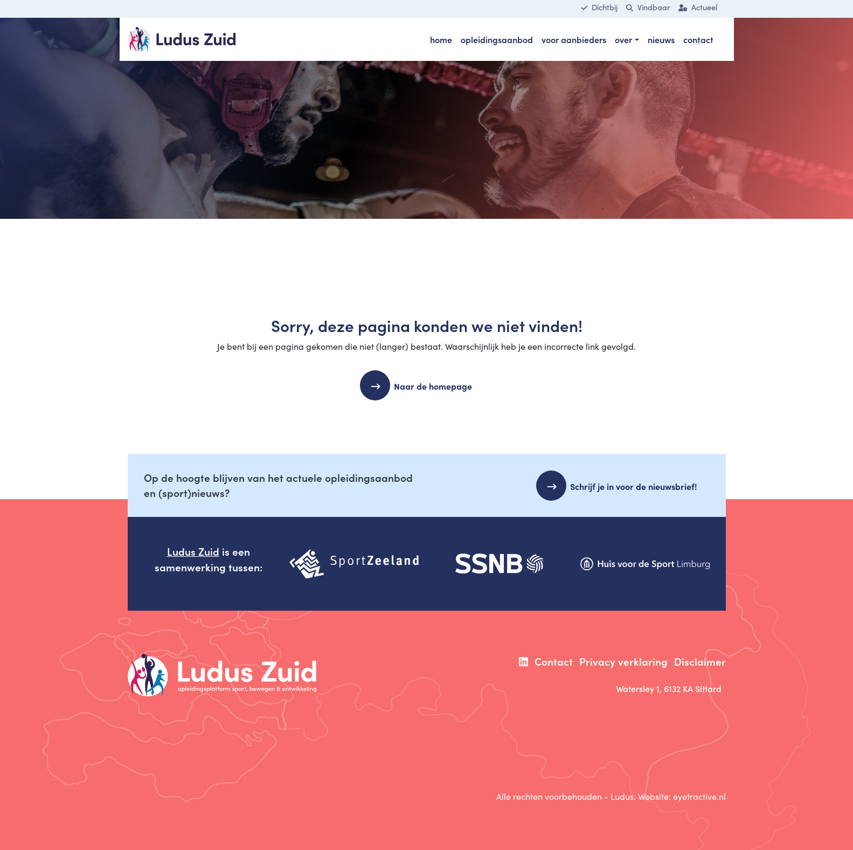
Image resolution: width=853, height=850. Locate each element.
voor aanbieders (574, 39)
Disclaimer (700, 661)
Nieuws (661, 39)
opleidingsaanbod (497, 39)
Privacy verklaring (623, 661)
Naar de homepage (437, 386)
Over (623, 39)
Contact (698, 39)
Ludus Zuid (193, 551)
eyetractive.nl (699, 796)
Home (441, 39)
